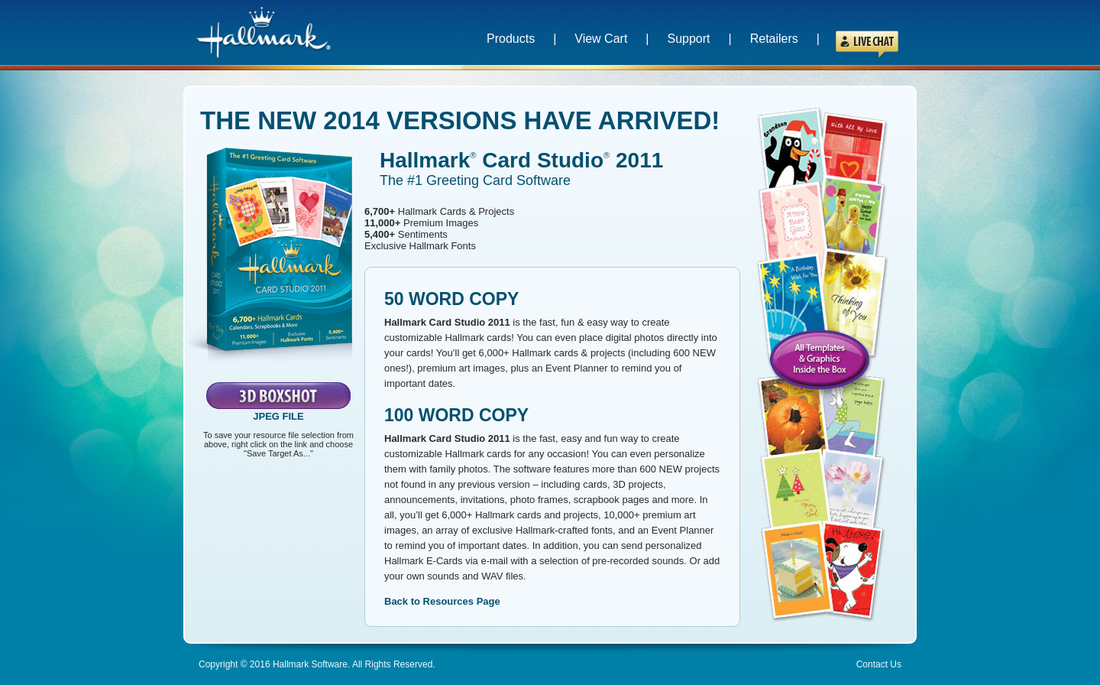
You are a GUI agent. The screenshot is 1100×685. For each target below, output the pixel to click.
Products (511, 38)
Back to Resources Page (442, 601)
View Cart (600, 38)
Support (689, 38)
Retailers (774, 38)
